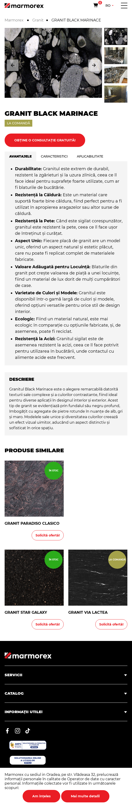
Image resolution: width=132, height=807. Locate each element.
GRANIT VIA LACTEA (88, 612)
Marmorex (14, 20)
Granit (38, 20)
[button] (12, 65)
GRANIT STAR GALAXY (26, 612)
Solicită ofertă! (48, 535)
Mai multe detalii (85, 796)
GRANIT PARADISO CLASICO (32, 523)
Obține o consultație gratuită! (44, 140)
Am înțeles (41, 796)
